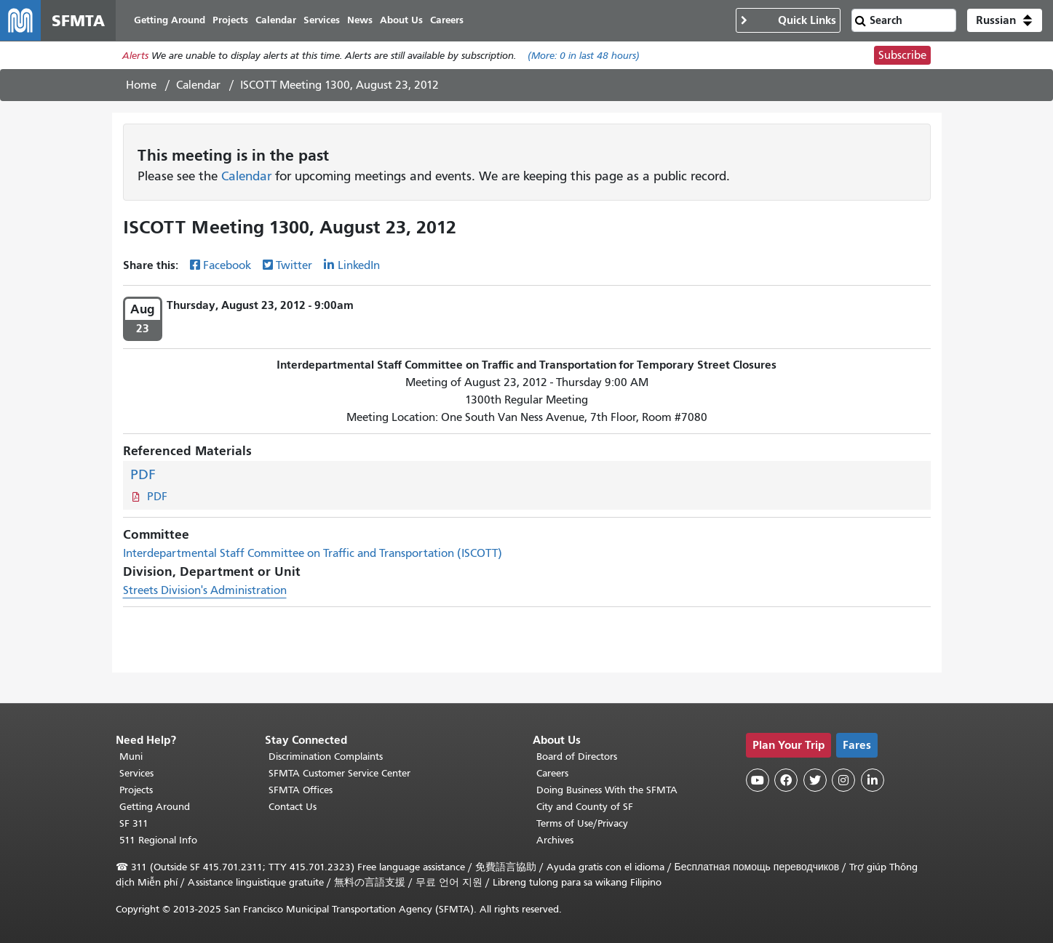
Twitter (294, 265)
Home (141, 85)
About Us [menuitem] (401, 20)
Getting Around (154, 806)
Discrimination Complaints (326, 756)
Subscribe (902, 55)
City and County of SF (584, 806)
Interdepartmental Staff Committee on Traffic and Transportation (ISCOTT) (312, 553)
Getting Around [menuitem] (169, 20)
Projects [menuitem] (230, 20)
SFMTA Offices (301, 790)
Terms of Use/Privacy (582, 823)
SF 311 (133, 823)
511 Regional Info (158, 840)
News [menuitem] (360, 20)
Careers (552, 773)
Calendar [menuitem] (275, 20)
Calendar (198, 85)
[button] (1004, 20)
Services (136, 773)
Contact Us (293, 806)
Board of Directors (576, 756)
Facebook (227, 265)
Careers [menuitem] (447, 20)
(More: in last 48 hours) (584, 55)
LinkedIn (359, 265)
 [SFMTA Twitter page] (815, 780)
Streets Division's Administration (205, 590)
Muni (131, 756)
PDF (143, 474)
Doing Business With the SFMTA (607, 790)
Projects (136, 790)
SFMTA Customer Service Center (339, 773)
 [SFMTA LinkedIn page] (872, 780)
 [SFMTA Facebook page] (786, 780)
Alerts (135, 55)
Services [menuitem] (321, 20)
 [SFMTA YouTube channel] (757, 780)
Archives (554, 840)
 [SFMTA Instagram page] (843, 780)
